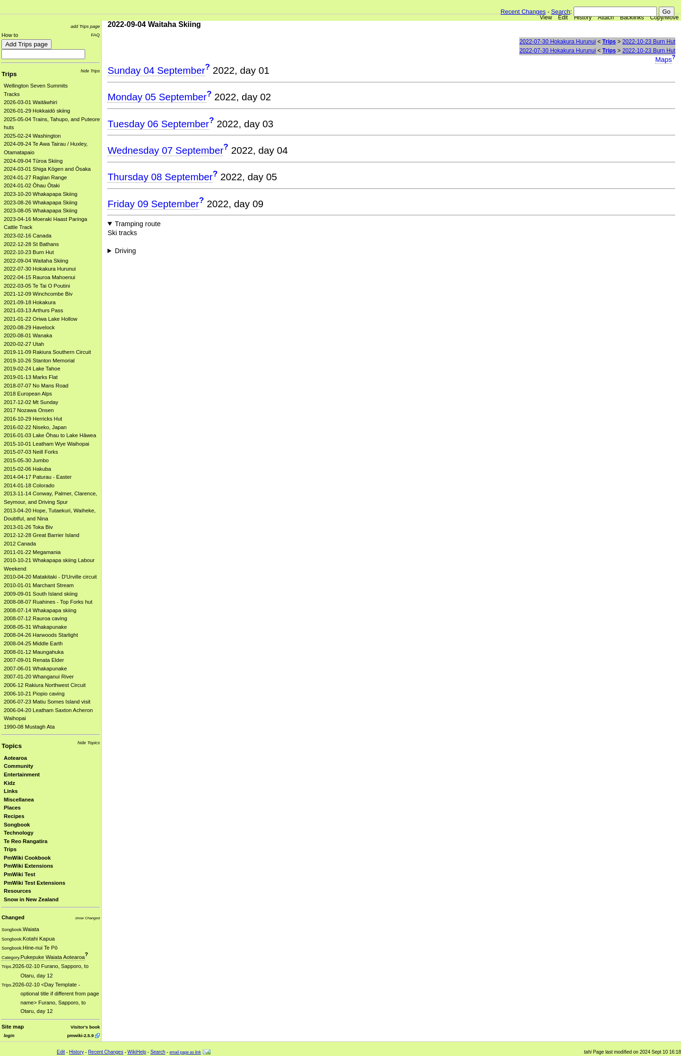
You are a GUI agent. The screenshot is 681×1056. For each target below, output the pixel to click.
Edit (563, 17)
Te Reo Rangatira (25, 841)
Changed (12, 917)
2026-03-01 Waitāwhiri (30, 102)
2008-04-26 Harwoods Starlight (41, 635)
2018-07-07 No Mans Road (36, 385)
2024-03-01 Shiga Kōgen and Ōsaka (47, 169)
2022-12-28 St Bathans (31, 244)
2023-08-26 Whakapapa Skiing (41, 202)
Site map (12, 1027)
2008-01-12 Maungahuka (34, 652)
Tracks (12, 94)
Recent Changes (523, 11)
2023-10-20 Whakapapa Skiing (41, 194)
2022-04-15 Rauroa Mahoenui (39, 277)
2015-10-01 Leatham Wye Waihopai (46, 444)
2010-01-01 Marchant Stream (39, 585)
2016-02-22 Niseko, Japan (35, 427)
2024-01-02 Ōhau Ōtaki (32, 185)
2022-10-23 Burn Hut (29, 252)
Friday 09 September (153, 203)
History (583, 17)
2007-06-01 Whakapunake (35, 668)
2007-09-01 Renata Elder (34, 660)
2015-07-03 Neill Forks (31, 452)
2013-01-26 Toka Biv (28, 527)
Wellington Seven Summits (36, 85)
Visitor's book (85, 1027)
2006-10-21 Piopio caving (34, 693)
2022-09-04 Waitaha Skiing (36, 261)
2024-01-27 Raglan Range (35, 177)
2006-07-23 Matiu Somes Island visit (47, 701)
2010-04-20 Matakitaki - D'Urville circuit (50, 577)
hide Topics (89, 742)
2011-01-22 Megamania (32, 552)
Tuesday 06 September (158, 123)
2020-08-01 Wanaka (28, 335)
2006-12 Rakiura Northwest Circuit (45, 685)
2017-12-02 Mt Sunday (31, 402)
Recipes (14, 816)
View (546, 17)
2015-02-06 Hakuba (27, 469)
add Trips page (85, 26)
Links (11, 791)
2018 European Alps (28, 393)
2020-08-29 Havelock (29, 327)
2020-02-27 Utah (24, 344)
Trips (9, 74)
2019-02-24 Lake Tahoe (32, 368)
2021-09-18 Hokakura (30, 302)
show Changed (87, 918)
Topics (11, 745)
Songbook (17, 824)
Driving (125, 251)
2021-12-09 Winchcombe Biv (38, 294)
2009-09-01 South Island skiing (41, 594)
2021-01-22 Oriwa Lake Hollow (41, 319)
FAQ (95, 34)
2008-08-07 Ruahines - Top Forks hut (48, 602)
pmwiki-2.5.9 (80, 1035)
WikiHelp (137, 1052)
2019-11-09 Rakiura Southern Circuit (47, 352)
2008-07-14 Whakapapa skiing (40, 610)
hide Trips (90, 70)
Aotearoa (15, 758)
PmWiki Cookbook (27, 858)
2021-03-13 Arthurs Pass (33, 310)
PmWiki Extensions (28, 866)
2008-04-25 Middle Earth (33, 643)
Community (18, 766)
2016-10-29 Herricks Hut (33, 419)
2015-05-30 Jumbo (26, 460)
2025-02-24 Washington (32, 136)
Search (560, 11)
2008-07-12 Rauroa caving (35, 618)
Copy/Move (664, 17)
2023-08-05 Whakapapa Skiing (41, 210)
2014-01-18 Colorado (29, 485)
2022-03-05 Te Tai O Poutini (37, 286)
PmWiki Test (19, 874)
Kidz (9, 783)
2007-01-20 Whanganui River (39, 676)
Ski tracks (122, 233)
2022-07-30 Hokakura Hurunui (40, 269)
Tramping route (138, 224)
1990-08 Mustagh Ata (29, 727)
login (9, 1035)
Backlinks (632, 17)
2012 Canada (20, 543)
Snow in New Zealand (31, 899)
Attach (606, 17)
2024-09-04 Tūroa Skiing (33, 161)
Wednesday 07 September (165, 150)
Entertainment (22, 774)
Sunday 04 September (156, 70)
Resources (17, 891)
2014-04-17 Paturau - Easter (38, 477)
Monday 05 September (157, 96)
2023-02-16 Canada (28, 235)
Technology (19, 833)
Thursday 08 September (159, 176)
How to (9, 35)
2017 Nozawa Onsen (29, 410)
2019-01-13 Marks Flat (31, 377)
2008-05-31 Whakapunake (35, 627)
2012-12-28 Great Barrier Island (41, 535)
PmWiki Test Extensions (34, 883)
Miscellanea (19, 799)
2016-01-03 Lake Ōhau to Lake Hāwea (50, 435)
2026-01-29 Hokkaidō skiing (37, 111)
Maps (663, 59)
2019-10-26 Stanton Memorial (39, 360)
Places (12, 807)
